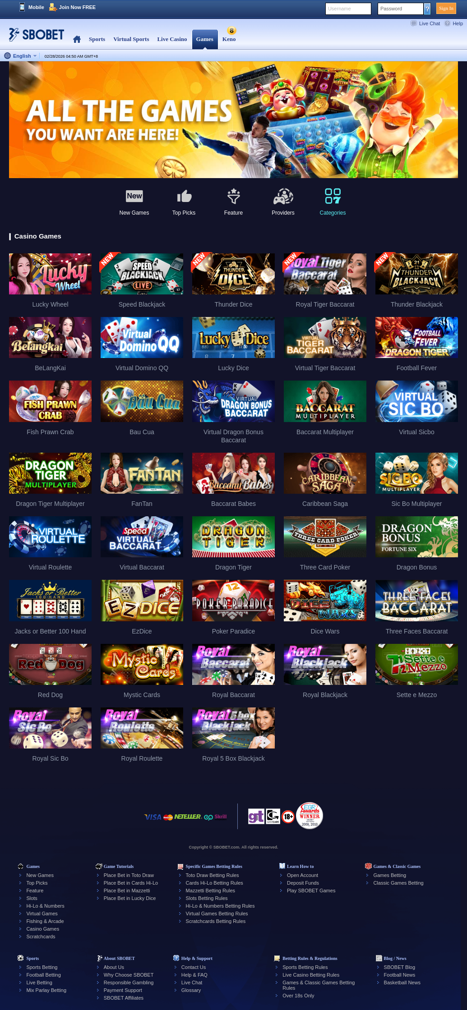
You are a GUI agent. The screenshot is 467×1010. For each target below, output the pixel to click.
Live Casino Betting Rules (310, 975)
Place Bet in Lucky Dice (130, 898)
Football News (400, 975)
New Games (40, 875)
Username (339, 8)
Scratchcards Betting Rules (216, 921)
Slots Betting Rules (207, 898)
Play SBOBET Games (311, 890)
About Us (114, 967)
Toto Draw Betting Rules (212, 875)
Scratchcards (40, 936)
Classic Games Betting (398, 883)
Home (77, 39)
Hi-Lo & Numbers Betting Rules (220, 906)
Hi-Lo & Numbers (45, 906)
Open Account (302, 875)
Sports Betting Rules (305, 967)
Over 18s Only (298, 995)
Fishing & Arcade (45, 921)
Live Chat (429, 23)
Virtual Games (42, 913)
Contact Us (193, 967)
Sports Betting (41, 967)
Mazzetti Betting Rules (210, 890)
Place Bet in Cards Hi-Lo (131, 883)
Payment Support (123, 990)
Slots (31, 898)
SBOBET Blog (400, 967)
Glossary (191, 990)
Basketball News (402, 982)
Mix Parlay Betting (46, 990)
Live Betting (39, 982)
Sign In (446, 8)
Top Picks (36, 883)
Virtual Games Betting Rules (217, 913)
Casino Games (42, 929)
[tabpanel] (233, 120)
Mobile (36, 7)
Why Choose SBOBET (129, 975)
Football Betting (43, 975)
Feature (34, 890)
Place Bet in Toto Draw (129, 875)
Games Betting (389, 875)
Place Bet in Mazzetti (127, 890)
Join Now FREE (77, 7)
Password (391, 8)
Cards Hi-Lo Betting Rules (214, 883)
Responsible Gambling (129, 982)
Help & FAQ (194, 975)
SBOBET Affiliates (123, 998)
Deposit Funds (303, 883)
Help (458, 23)
